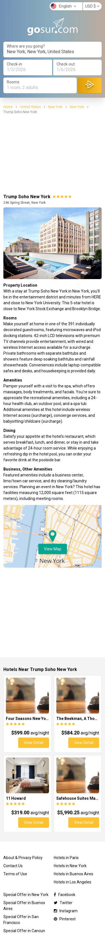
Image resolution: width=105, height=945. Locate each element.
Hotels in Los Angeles (72, 882)
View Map (52, 549)
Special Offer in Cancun (24, 930)
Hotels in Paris (66, 857)
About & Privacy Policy (23, 857)
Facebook (64, 894)
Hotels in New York (70, 866)
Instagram (66, 911)
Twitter (63, 902)
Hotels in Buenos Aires (73, 874)
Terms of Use (15, 874)
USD (92, 6)
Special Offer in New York (25, 894)
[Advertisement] (53, 154)
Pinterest (65, 919)
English (63, 6)
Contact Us (13, 866)
